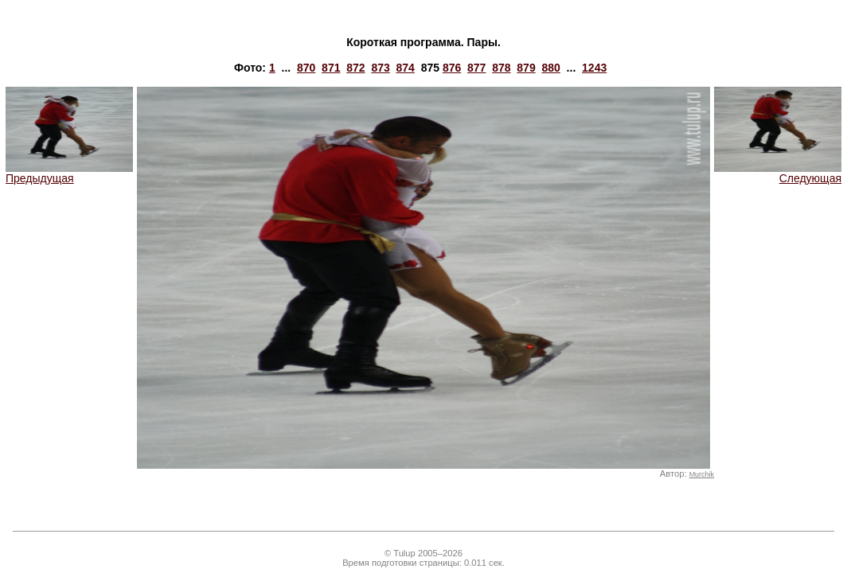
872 (355, 67)
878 (501, 67)
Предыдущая (69, 173)
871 (331, 67)
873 (380, 67)
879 (526, 67)
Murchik (701, 474)
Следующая (777, 173)
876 (452, 67)
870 (306, 67)
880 (550, 67)
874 (405, 67)
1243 (594, 67)
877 (476, 67)
